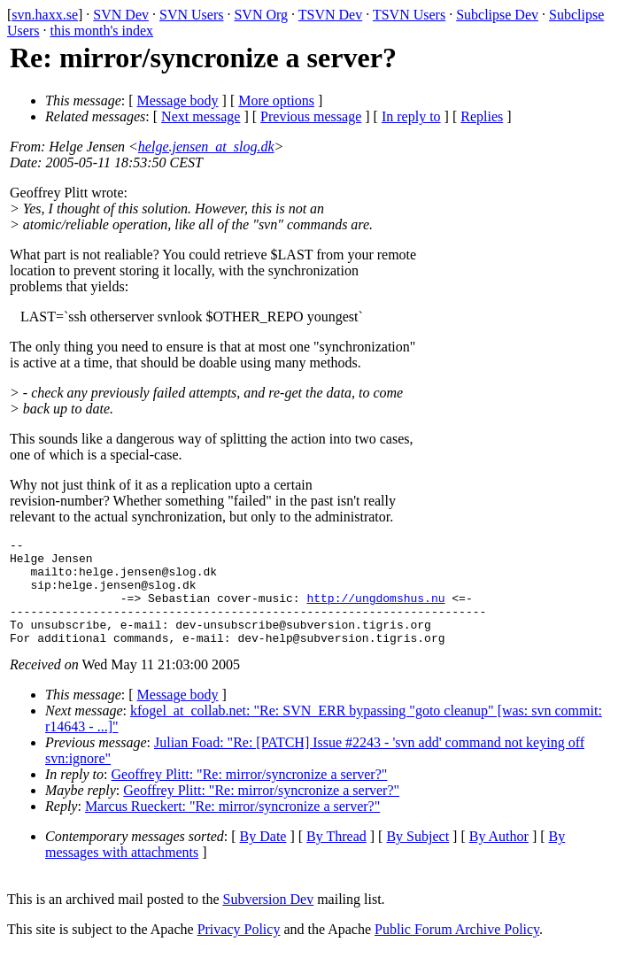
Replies (481, 116)
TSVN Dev (330, 14)
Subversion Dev (268, 920)
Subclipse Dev (497, 14)
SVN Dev (121, 14)
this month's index (101, 30)
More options (276, 100)
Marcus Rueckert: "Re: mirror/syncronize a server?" (232, 827)
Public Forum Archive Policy (457, 950)
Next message (200, 116)
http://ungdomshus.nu (375, 611)
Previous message (310, 116)
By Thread (336, 857)
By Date (263, 857)
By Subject (417, 857)
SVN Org (261, 14)
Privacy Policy (239, 950)
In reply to (411, 116)
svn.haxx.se (45, 14)
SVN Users (191, 14)
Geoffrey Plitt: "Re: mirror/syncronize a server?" (250, 795)
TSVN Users (409, 14)
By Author (499, 857)
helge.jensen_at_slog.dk (206, 146)
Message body (178, 100)
